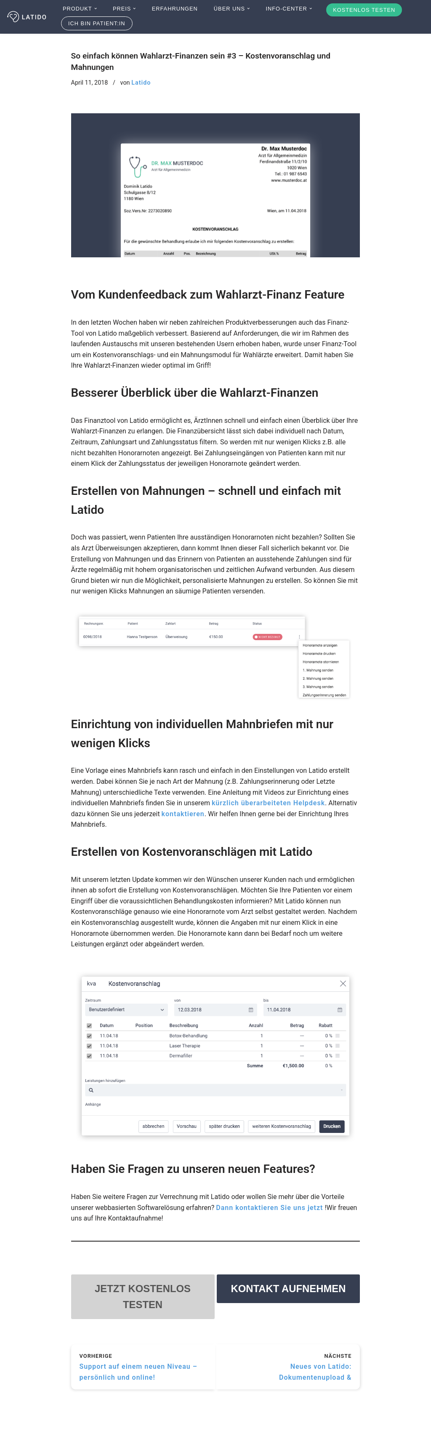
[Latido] (27, 17)
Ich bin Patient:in (96, 23)
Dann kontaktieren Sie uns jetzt (269, 1208)
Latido (141, 82)
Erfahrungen (175, 8)
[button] (95, 8)
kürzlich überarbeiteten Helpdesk (268, 803)
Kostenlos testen (364, 10)
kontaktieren (183, 814)
